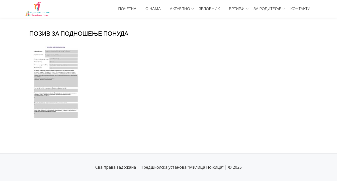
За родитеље (267, 9)
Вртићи (237, 9)
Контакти (300, 9)
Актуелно (180, 9)
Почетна (127, 9)
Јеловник (209, 9)
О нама (153, 9)
